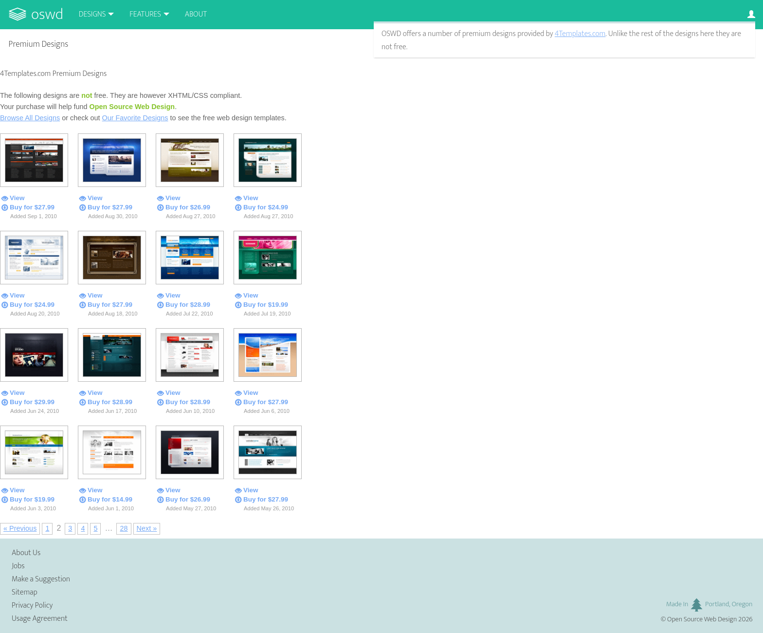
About (196, 14)
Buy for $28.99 (187, 304)
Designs (92, 14)
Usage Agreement (40, 618)
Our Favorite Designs (135, 118)
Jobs (18, 566)
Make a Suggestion (41, 579)
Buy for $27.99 (32, 207)
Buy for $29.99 (32, 402)
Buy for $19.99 (265, 304)
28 (123, 528)
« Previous (19, 528)
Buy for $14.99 (110, 499)
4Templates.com (580, 33)
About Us (26, 552)
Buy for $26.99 (187, 207)
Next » (147, 528)
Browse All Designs (30, 118)
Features (145, 14)
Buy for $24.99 (265, 207)
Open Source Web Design (702, 619)
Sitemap (24, 592)
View (17, 198)
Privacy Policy (32, 605)
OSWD (47, 14)
